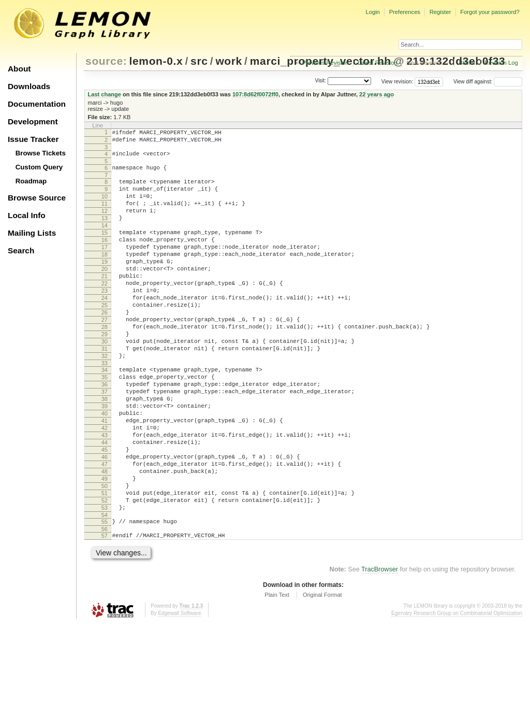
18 (104, 276)
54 (104, 591)
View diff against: (487, 81)
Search (21, 250)
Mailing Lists (32, 232)
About (19, 68)
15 (104, 250)
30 (104, 382)
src (199, 61)
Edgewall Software (179, 692)
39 (104, 459)
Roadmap (31, 181)
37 (104, 441)
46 (104, 521)
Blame (467, 63)
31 (104, 391)
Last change (104, 94)
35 (104, 424)
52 (104, 573)
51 (104, 565)
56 (104, 607)
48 (104, 538)
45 (104, 512)
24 (104, 329)
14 (104, 241)
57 (104, 613)
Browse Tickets (41, 153)
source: (106, 61)
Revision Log (501, 63)
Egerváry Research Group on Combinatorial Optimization (456, 692)
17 (104, 267)
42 (104, 485)
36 (104, 432)
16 (104, 258)
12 (104, 223)
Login (372, 12)
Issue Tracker (33, 139)
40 (104, 468)
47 (104, 529)
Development (33, 121)
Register (440, 12)
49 (104, 547)
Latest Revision (378, 63)
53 (104, 582)
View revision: (397, 81)
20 (104, 294)
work (228, 61)
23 (104, 320)
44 (104, 503)
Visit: (320, 81)
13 (104, 232)
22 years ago (376, 94)
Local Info (27, 215)
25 (104, 338)
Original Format (322, 674)
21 (104, 302)
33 (104, 408)
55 (104, 598)
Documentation (37, 103)
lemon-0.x (156, 61)
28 (104, 364)
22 (104, 311)
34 (104, 415)
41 (104, 477)
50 (104, 556)
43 (104, 494)
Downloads (29, 86)
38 (104, 450)
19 (104, 285)
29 (104, 373)
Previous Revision (325, 63)
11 (104, 214)
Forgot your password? (489, 12)
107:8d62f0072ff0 (255, 94)
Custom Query (39, 167)
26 (104, 346)
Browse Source (37, 197)
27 (104, 355)
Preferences (404, 12)
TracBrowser (379, 648)
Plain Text (276, 674)
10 (104, 206)
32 (104, 399)
